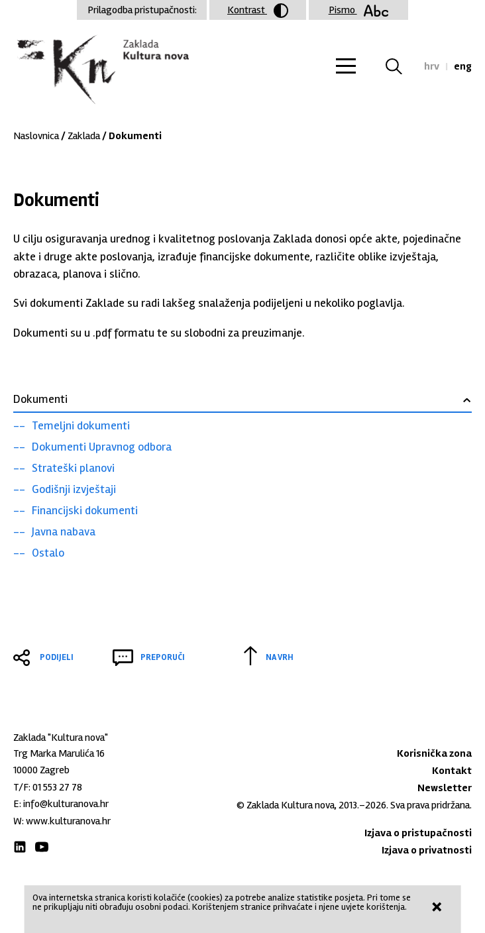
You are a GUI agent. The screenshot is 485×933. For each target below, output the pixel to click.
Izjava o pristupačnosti (418, 833)
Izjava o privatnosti (427, 850)
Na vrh (280, 657)
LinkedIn (20, 846)
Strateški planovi (73, 468)
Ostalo (48, 552)
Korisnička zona (434, 753)
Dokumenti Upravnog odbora (102, 446)
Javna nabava (63, 531)
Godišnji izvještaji (74, 489)
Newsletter (444, 788)
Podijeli (57, 657)
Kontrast (257, 10)
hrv (431, 66)
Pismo (359, 10)
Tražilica (402, 66)
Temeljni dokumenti (81, 425)
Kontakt (452, 770)
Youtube (41, 846)
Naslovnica (36, 135)
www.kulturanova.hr (68, 821)
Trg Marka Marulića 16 (59, 753)
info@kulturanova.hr (66, 803)
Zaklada (84, 135)
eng (463, 66)
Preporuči (162, 657)
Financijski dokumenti (85, 510)
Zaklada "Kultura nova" (101, 70)
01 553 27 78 (57, 787)
